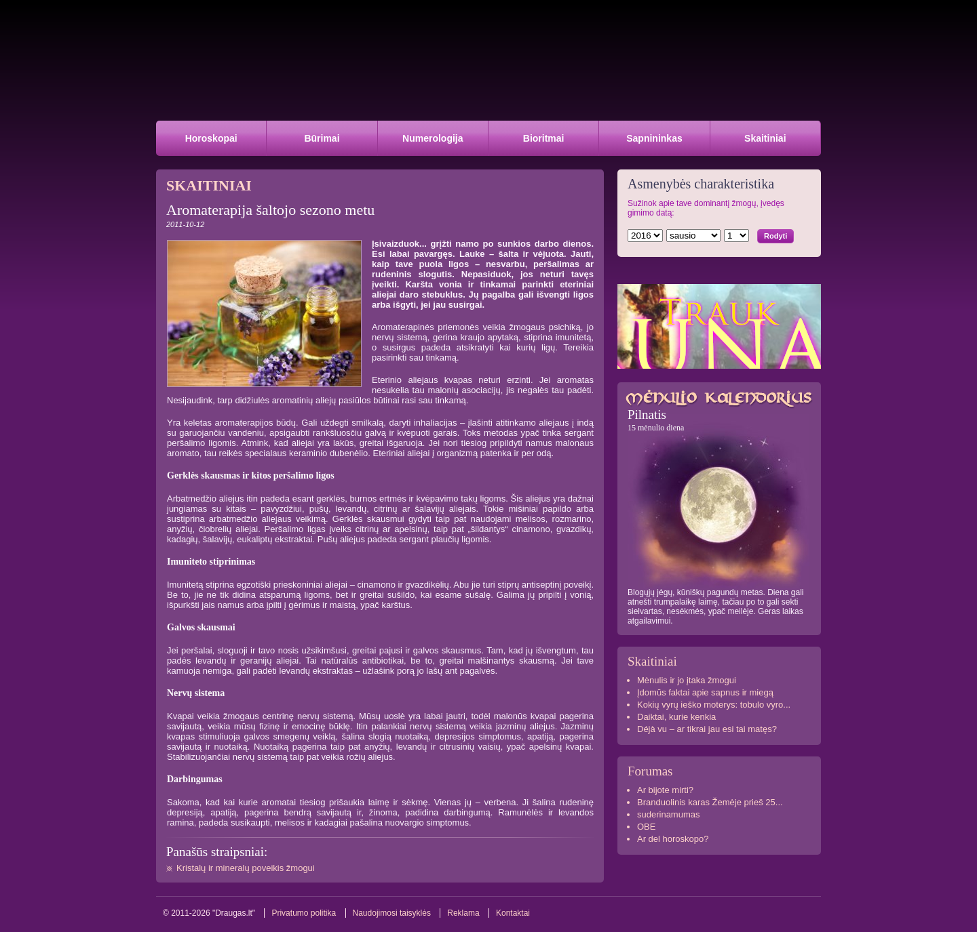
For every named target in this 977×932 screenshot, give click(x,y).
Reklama (463, 913)
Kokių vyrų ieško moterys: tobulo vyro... (713, 705)
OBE (646, 827)
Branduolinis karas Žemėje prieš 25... (710, 802)
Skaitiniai (765, 138)
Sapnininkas (654, 138)
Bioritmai (543, 138)
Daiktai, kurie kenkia (676, 717)
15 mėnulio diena (656, 427)
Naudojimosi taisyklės (392, 913)
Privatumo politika (303, 913)
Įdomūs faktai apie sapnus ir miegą (705, 692)
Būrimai (321, 138)
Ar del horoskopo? (673, 839)
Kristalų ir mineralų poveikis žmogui (245, 868)
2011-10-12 (185, 224)
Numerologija (432, 138)
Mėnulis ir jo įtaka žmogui (686, 680)
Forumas (650, 771)
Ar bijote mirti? (665, 790)
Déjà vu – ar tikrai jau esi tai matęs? (707, 729)
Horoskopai (211, 138)
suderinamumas (668, 814)
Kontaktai (513, 913)
